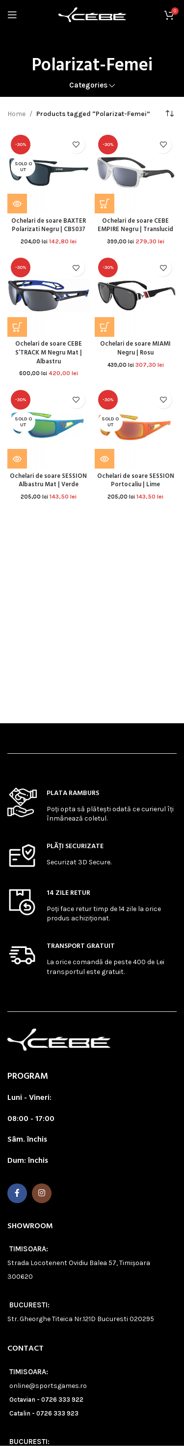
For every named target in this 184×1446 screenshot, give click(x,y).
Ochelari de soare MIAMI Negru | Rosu (135, 348)
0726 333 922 (62, 1399)
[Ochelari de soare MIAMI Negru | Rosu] (136, 295)
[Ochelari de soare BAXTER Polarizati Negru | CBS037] (48, 172)
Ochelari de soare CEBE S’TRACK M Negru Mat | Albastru (48, 352)
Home (16, 114)
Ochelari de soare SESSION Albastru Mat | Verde (48, 481)
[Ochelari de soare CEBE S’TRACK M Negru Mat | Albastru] (48, 295)
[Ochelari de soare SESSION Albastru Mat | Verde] (48, 427)
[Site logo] (92, 14)
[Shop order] (169, 114)
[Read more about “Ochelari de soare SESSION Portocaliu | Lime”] (104, 459)
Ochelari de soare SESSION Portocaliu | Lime (135, 481)
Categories (88, 85)
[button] (104, 203)
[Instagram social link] (42, 1193)
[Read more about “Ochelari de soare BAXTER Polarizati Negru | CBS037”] (17, 203)
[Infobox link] (92, 806)
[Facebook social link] (17, 1193)
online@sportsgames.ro (48, 1386)
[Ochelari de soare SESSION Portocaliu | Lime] (136, 427)
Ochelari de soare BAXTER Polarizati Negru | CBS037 (48, 225)
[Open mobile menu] (12, 15)
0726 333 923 (57, 1413)
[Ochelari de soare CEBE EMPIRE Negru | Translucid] (136, 172)
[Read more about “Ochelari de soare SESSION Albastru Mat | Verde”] (17, 459)
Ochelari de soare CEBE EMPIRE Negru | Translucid (135, 225)
